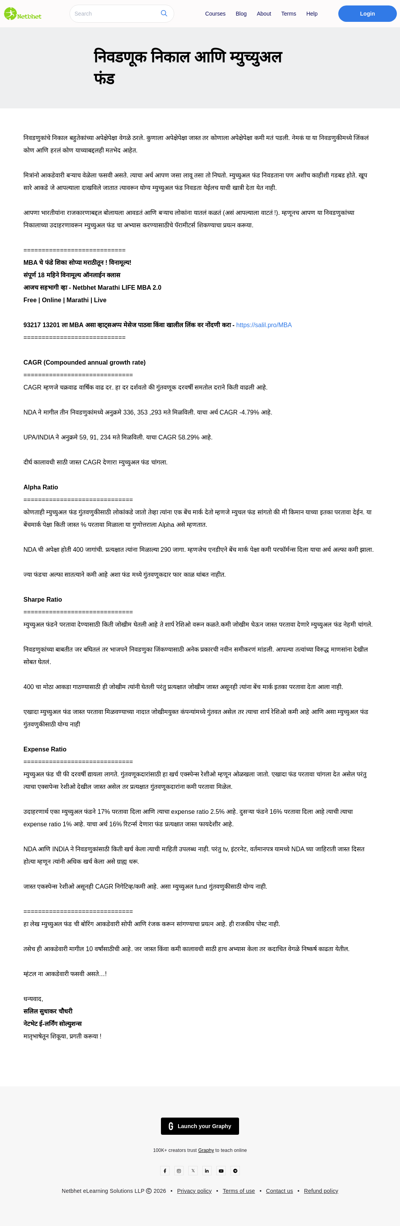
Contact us (279, 1191)
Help (312, 14)
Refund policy (321, 1191)
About (264, 14)
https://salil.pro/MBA (264, 325)
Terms (288, 14)
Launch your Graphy (200, 1126)
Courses (215, 14)
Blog (241, 14)
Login (367, 14)
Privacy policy (194, 1191)
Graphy (206, 1150)
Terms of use (239, 1191)
